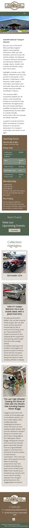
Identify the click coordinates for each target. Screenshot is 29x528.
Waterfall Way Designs (22, 526)
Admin (6, 526)
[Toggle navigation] (24, 13)
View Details (14, 230)
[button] (2, 25)
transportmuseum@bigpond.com (16, 510)
